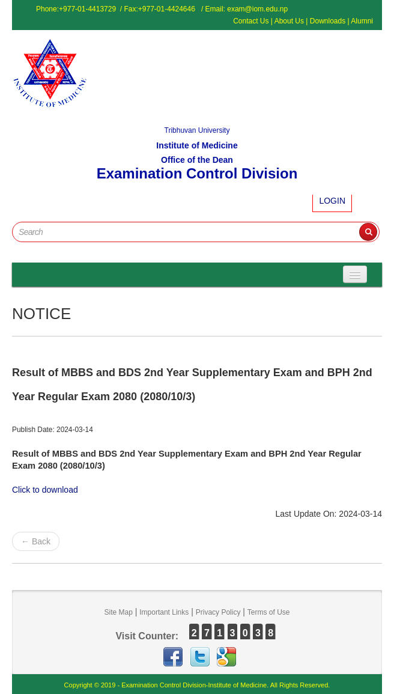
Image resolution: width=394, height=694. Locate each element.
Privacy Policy (218, 612)
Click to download (45, 490)
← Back (35, 541)
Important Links (164, 612)
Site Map (118, 612)
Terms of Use (268, 612)
